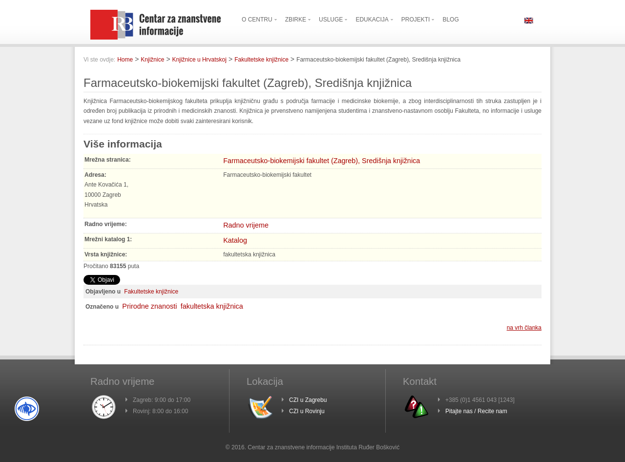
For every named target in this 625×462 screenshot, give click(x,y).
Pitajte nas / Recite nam (476, 411)
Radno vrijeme (246, 225)
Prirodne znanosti (149, 306)
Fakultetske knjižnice (261, 59)
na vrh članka (524, 327)
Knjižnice (152, 59)
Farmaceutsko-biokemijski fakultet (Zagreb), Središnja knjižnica (321, 161)
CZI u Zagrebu (308, 400)
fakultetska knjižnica (212, 306)
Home (125, 59)
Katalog (235, 240)
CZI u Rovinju (307, 411)
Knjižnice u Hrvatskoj (199, 59)
